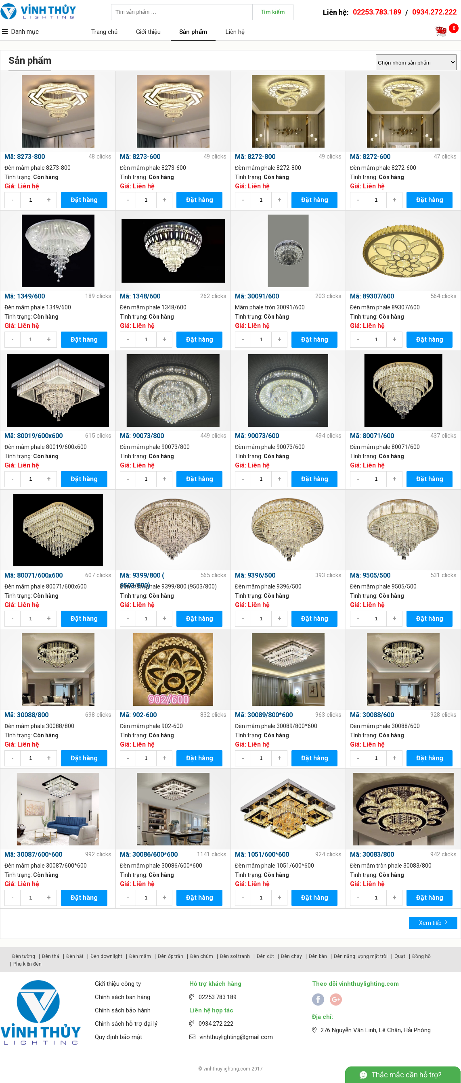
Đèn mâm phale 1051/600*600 (274, 865)
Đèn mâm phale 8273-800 (37, 168)
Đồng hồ (421, 956)
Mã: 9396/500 (255, 575)
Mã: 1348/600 (140, 296)
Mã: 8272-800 (255, 157)
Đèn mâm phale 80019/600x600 (45, 447)
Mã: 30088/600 (372, 715)
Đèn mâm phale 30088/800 (39, 726)
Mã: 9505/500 (370, 575)
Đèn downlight (106, 956)
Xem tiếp (433, 922)
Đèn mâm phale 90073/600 (270, 447)
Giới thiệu (148, 31)
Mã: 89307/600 (372, 296)
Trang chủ (104, 31)
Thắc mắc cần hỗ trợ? (406, 1074)
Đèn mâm (140, 956)
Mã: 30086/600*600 (149, 854)
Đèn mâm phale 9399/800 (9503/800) (168, 586)
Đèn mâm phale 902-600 (151, 726)
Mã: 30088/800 (26, 715)
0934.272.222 (434, 12)
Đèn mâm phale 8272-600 (383, 168)
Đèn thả (50, 956)
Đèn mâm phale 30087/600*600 (45, 865)
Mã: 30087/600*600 (33, 854)
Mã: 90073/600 (257, 436)
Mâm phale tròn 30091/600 (270, 307)
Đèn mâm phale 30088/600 (385, 726)
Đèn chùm (201, 956)
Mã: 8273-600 (140, 157)
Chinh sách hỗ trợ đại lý (126, 1023)
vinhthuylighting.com (226, 1069)
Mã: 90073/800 (142, 436)
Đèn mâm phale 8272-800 (268, 168)
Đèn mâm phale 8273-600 (153, 168)
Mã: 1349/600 (24, 296)
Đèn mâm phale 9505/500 (383, 586)
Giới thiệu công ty (118, 983)
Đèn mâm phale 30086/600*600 (161, 865)
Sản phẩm (193, 31)
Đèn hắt (75, 956)
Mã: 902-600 (138, 715)
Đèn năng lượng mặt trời (361, 956)
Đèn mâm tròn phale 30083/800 (391, 865)
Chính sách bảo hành (123, 1010)
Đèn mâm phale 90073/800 (155, 447)
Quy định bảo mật (118, 1037)
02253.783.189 (377, 12)
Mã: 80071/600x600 (33, 575)
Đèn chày (291, 956)
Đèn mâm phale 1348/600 (153, 307)
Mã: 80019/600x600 (33, 436)
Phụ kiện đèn (27, 964)
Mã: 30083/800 (372, 854)
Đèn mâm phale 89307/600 (385, 307)
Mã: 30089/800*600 (264, 715)
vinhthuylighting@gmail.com (236, 1037)
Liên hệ (235, 31)
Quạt (399, 956)
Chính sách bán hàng (122, 997)
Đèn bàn (318, 956)
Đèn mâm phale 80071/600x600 (45, 586)
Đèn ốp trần (170, 956)
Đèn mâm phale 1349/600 (37, 307)
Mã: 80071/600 (372, 436)
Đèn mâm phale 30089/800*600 (276, 726)
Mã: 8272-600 (370, 157)
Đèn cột (265, 956)
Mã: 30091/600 (257, 296)
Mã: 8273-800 (24, 157)
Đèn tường (23, 956)
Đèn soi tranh (235, 956)
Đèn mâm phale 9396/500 (268, 586)
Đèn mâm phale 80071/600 (385, 447)
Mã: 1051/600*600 (262, 854)
